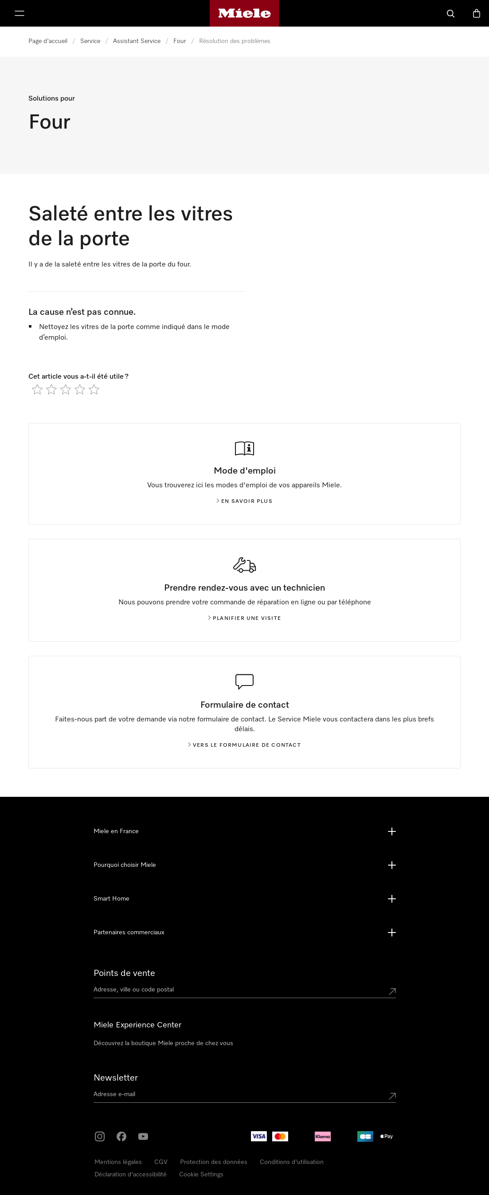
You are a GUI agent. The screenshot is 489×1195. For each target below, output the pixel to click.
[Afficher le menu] (19, 13)
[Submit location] (392, 991)
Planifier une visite (244, 618)
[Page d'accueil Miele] (244, 13)
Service (90, 41)
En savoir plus (244, 501)
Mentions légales (118, 1162)
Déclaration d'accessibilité (130, 1174)
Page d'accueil (47, 41)
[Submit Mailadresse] (392, 1096)
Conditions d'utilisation (292, 1162)
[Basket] (476, 13)
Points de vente (124, 973)
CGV (161, 1162)
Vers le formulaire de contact (244, 745)
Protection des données (213, 1162)
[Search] (451, 13)
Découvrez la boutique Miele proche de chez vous (163, 1043)
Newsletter (116, 1078)
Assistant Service (136, 41)
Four (179, 41)
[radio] (37, 389)
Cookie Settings (201, 1174)
